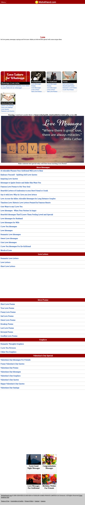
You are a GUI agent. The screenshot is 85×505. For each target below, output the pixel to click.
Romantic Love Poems (70, 88)
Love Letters (35, 90)
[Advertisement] (42, 19)
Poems (33, 86)
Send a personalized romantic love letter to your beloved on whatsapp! (15, 87)
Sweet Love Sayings (7, 105)
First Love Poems (68, 84)
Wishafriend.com (6, 495)
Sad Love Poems (36, 91)
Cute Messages (36, 88)
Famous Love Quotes (7, 111)
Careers (43, 501)
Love (42, 37)
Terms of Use (5, 501)
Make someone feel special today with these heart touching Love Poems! (42, 162)
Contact (37, 501)
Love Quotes (5, 109)
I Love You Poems (68, 90)
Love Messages (36, 84)
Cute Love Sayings (7, 107)
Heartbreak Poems (68, 86)
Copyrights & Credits (17, 501)
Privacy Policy (29, 501)
